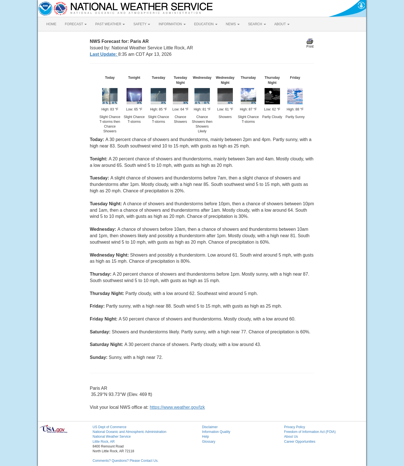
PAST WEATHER (110, 24)
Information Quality (216, 432)
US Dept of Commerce (110, 427)
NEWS (233, 24)
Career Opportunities (299, 442)
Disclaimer (210, 427)
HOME (51, 24)
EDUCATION (205, 24)
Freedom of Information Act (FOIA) (310, 432)
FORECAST (76, 24)
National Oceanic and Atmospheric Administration (129, 432)
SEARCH (257, 24)
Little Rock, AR (104, 442)
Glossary (208, 442)
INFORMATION (172, 24)
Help (205, 437)
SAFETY (141, 24)
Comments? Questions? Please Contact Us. (126, 461)
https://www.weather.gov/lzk (177, 407)
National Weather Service (112, 437)
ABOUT (282, 24)
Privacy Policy (294, 427)
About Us (291, 437)
